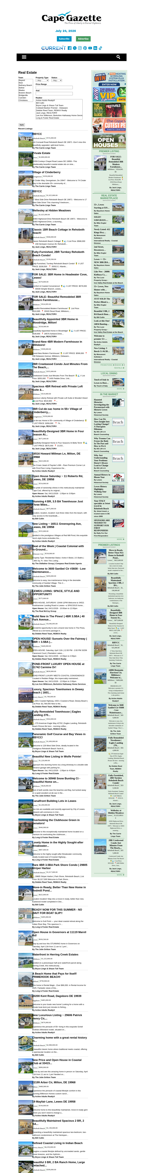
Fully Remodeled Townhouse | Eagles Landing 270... (56, 713)
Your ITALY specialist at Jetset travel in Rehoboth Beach (102, 505)
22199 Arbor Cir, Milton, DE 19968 (53, 1082)
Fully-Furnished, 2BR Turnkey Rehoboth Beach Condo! (58, 253)
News (118, 365)
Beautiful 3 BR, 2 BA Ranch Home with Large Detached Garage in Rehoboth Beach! (102, 313)
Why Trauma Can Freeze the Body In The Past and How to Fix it (102, 442)
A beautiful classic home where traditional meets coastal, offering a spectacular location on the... (59, 1050)
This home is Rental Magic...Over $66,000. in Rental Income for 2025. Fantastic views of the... (59, 986)
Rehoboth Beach (38, 138)
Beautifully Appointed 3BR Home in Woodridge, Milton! (55, 321)
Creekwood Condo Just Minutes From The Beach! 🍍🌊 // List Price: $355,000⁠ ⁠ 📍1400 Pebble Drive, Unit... (58, 377)
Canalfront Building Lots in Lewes (54, 800)
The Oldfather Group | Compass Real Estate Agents (58, 563)
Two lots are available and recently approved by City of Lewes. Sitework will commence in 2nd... (58, 810)
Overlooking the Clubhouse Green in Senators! (56, 821)
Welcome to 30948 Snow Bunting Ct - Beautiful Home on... (56, 780)
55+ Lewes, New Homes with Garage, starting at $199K (101, 288)
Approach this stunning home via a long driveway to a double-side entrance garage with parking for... (60, 766)
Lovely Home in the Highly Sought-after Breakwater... (57, 844)
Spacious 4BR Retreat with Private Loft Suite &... (57, 388)
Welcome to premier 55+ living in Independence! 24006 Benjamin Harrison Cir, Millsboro (101, 338)
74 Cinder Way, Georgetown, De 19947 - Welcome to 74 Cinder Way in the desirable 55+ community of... (59, 181)
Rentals (118, 368)
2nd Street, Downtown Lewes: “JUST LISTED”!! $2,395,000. (100, 249)
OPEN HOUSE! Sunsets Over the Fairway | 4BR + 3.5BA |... (59, 640)
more (119, 539)
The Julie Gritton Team (45, 586)
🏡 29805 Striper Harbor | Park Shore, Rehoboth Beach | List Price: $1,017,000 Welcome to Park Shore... (58, 877)
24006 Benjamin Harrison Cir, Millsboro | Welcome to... (116, 674)
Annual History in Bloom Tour (102, 476)
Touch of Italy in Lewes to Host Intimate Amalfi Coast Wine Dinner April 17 (101, 381)
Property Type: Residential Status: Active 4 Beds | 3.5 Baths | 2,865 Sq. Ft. (58, 559)
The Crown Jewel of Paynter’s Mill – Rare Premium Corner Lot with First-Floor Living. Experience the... (58, 466)
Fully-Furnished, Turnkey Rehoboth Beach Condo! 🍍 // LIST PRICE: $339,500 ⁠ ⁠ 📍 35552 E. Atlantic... (58, 265)
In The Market (109, 394)
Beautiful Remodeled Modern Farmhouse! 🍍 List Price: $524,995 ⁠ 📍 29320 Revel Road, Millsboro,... (56, 309)
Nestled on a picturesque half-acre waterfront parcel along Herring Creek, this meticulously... (56, 964)
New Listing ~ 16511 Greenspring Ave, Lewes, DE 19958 (56, 525)
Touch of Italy (102, 386)
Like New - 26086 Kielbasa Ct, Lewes (102, 273)
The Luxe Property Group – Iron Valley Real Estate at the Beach (108, 280)
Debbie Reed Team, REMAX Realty (59, 110)
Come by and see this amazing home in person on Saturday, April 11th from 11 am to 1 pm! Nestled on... (60, 1073)
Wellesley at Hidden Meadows (51, 210)
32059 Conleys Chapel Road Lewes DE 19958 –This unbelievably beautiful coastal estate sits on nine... (54, 162)
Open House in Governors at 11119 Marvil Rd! (59, 934)
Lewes (34, 157)
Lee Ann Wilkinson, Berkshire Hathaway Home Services (59, 115)
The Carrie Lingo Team (45, 148)
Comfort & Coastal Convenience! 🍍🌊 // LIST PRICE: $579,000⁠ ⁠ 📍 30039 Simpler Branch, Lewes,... (59, 287)
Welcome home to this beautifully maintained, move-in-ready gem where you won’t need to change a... (60, 1111)
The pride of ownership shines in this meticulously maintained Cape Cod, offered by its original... (58, 489)
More (119, 389)
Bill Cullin (59, 103)
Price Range (41, 84)
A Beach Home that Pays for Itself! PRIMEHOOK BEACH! (54, 975)
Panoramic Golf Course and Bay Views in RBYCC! (59, 736)
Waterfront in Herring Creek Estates (55, 954)
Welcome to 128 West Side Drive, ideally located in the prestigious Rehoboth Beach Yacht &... (55, 747)
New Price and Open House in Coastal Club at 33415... (56, 1061)
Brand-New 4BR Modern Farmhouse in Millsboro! (57, 343)
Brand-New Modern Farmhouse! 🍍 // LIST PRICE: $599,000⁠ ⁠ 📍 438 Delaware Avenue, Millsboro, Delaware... (59, 354)
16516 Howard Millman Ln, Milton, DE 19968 (56, 455)
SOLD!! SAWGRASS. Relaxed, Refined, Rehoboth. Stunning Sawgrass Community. (102, 219)
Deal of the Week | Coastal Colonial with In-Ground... (58, 548)
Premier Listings (109, 545)
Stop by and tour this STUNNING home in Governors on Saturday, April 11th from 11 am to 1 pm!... (56, 945)
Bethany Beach (26, 85)
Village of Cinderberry (46, 172)
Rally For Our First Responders (101, 534)
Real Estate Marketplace (109, 197)
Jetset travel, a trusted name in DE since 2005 (102, 513)
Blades (26, 90)
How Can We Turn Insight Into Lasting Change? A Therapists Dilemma (102, 424)
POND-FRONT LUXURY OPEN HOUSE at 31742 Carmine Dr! (58, 665)
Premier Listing (109, 151)
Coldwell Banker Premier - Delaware (59, 108)
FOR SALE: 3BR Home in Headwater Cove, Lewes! (59, 276)
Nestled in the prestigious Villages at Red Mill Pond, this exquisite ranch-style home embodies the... (59, 536)
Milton (34, 327)
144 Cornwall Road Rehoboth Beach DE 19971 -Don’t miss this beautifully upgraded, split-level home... (59, 143)
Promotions (106, 365)
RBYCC (37, 133)
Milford (35, 981)
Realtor (39, 98)
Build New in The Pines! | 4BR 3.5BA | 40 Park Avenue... (58, 618)
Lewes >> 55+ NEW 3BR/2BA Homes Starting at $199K (101, 261)
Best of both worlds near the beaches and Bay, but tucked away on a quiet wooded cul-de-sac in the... (59, 791)
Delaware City (37, 554)
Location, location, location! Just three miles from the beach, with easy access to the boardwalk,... (59, 514)
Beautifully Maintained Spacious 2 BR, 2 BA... (58, 1122)
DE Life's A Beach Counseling (101, 433)
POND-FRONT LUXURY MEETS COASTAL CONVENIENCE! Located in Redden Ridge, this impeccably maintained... (58, 677)
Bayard (26, 80)
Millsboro (36, 304)
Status (54, 77)
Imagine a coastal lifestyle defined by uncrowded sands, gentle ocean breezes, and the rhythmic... (58, 1152)
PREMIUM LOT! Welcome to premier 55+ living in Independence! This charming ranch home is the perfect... (116, 690)
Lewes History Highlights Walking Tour (100, 489)
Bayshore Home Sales (102, 212)
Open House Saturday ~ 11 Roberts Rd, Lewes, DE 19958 (57, 478)
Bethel (26, 88)
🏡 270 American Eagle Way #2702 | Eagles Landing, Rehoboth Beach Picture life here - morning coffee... (59, 724)
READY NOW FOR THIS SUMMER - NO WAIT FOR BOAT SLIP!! (57, 911)
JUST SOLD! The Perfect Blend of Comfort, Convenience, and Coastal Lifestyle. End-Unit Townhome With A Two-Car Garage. (102, 301)
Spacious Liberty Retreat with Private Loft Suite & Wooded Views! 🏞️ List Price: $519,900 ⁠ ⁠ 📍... (60, 399)
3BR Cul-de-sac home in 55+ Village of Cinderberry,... (57, 410)
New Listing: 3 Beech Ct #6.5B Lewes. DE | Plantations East (101, 350)
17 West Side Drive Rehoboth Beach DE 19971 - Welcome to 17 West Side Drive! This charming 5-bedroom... (59, 201)
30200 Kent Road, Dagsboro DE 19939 (56, 996)
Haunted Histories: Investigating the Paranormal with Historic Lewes (101, 405)
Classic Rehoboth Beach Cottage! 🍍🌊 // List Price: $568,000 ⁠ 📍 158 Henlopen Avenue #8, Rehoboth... (59, 242)
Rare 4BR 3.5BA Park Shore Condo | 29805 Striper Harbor (59, 866)
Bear (26, 83)
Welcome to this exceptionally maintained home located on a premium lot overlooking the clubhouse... (57, 833)
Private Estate (41, 153)
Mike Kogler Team (100, 224)
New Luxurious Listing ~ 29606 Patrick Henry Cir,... (57, 1017)
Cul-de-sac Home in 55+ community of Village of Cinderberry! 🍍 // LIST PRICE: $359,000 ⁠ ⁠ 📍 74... (59, 422)
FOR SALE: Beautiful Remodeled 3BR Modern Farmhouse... (56, 298)
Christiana (26, 100)
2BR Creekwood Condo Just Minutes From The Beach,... (59, 365)
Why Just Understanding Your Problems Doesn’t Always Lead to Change (101, 460)
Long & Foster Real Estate (59, 118)
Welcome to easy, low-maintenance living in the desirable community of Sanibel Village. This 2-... (56, 581)
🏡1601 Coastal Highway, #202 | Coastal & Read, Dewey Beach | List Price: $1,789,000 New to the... (60, 702)
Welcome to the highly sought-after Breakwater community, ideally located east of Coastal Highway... (57, 855)
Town (20, 77)
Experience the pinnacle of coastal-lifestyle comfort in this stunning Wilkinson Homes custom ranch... (56, 1092)
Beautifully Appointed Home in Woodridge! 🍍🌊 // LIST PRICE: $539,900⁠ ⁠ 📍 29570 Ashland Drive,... (59, 332)
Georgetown (37, 176)
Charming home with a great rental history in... (59, 1039)
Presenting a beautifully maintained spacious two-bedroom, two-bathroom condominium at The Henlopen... (59, 1133)
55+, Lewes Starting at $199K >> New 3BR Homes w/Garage (102, 206)
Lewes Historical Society (101, 413)
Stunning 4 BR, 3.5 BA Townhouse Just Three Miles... (57, 503)
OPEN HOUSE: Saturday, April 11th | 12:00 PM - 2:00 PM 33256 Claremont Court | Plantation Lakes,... (59, 651)
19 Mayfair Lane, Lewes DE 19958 (53, 1101)
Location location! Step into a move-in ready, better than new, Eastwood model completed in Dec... (58, 900)
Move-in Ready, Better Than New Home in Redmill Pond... (59, 889)
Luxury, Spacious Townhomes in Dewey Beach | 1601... (58, 691)
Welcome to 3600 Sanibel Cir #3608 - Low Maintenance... (59, 570)
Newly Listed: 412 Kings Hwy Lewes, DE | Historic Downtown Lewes (102, 231)
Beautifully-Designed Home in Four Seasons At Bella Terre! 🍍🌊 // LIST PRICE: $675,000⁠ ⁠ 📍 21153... (59, 444)
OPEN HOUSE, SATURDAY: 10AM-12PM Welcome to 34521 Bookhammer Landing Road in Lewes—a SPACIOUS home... (58, 604)
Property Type (42, 77)
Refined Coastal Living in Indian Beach (57, 1143)
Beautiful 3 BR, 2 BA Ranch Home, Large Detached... (58, 1164)
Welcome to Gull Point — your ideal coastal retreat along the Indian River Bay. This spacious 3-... (57, 922)
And (37, 90)
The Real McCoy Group (45, 611)
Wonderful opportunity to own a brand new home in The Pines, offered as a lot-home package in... (58, 629)
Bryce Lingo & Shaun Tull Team (59, 105)
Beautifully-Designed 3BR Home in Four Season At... (58, 433)
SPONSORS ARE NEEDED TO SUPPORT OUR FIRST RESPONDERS (102, 525)
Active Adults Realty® (59, 100)
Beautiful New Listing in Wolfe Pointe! (56, 756)
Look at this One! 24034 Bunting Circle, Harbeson (102, 323)
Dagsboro (36, 1000)
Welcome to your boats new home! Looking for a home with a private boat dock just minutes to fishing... (58, 1005)
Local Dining (109, 373)
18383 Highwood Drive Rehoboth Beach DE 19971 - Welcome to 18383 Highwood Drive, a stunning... (59, 220)
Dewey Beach (37, 697)
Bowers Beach (26, 93)
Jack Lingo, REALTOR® (59, 113)
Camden (26, 98)
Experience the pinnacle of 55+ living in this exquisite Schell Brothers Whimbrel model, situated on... (57, 1028)
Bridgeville (26, 95)
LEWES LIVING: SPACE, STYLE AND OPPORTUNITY (56, 592)
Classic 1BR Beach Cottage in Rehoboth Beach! (58, 231)
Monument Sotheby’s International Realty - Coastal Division (106, 239)
